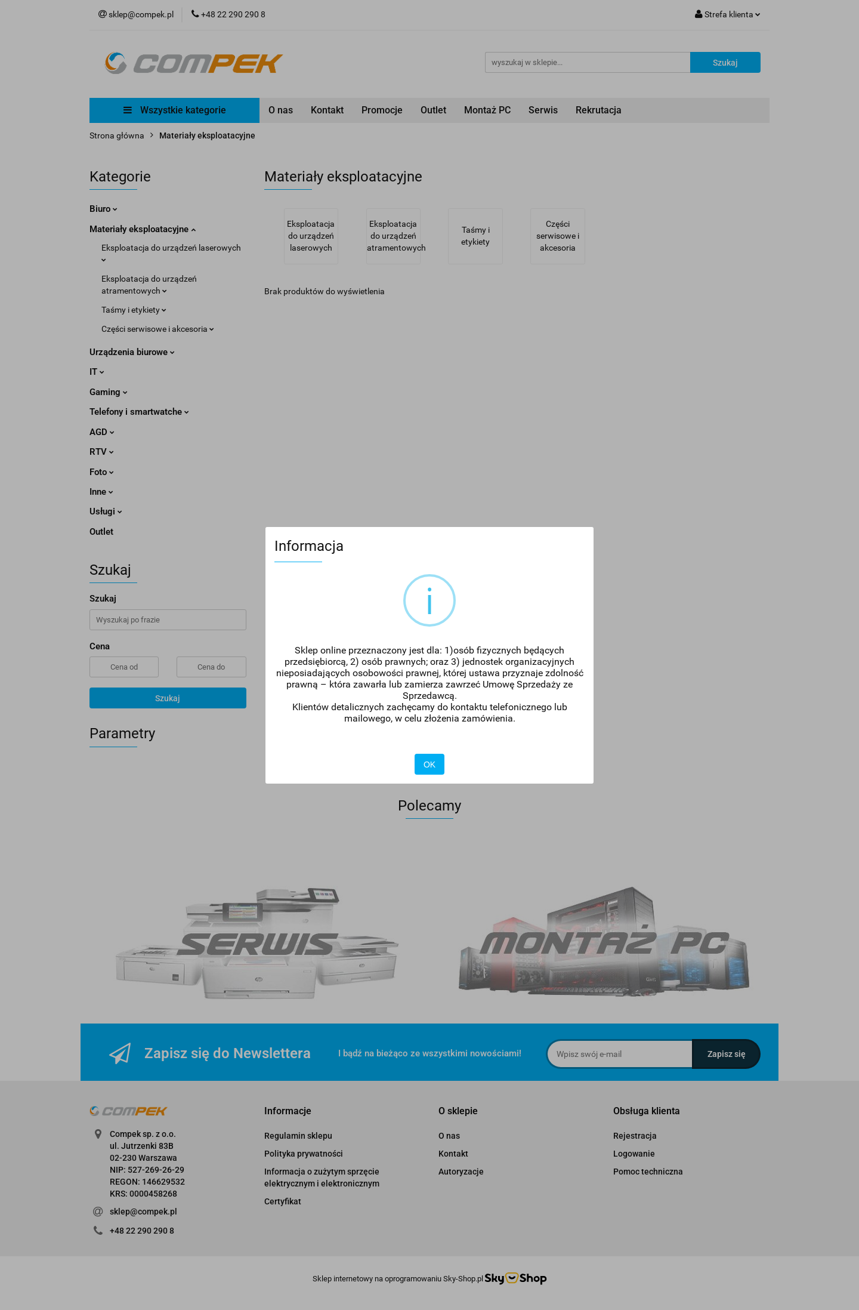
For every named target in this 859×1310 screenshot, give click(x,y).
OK (429, 764)
